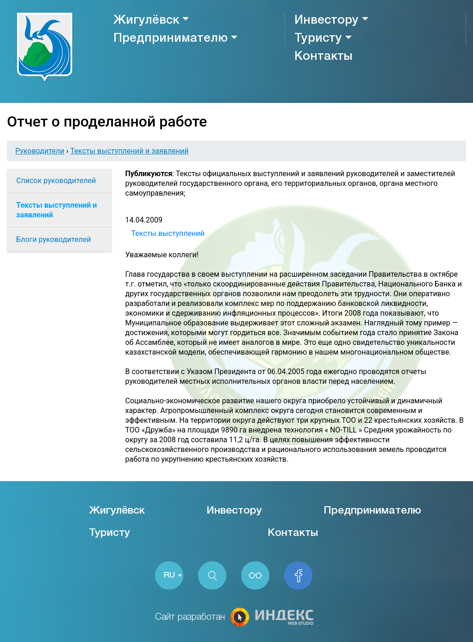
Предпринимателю (170, 38)
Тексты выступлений (168, 233)
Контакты (323, 56)
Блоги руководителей (53, 239)
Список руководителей (56, 180)
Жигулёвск (146, 20)
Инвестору (326, 20)
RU (169, 575)
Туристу (318, 38)
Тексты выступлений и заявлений (129, 150)
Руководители (39, 150)
